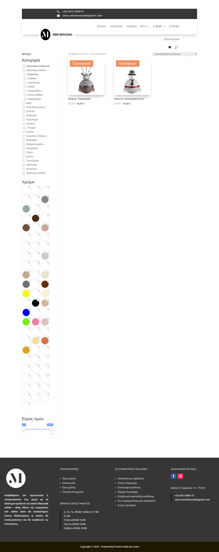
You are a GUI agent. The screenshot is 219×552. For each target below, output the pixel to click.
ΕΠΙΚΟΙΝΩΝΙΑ (172, 39)
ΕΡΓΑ (143, 26)
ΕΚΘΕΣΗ (132, 26)
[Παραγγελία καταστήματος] (174, 54)
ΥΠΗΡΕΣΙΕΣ (116, 26)
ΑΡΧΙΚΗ (101, 26)
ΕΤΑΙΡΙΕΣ (174, 26)
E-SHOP (157, 26)
